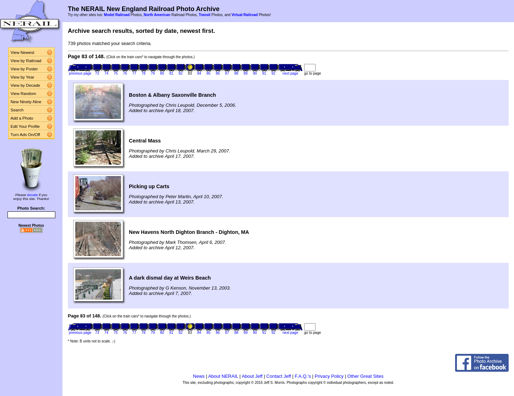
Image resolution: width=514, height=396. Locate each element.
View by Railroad (26, 61)
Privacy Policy (329, 376)
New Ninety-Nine (26, 102)
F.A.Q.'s (303, 376)
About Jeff (252, 376)
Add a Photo (22, 118)
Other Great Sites (365, 376)
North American (156, 15)
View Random (23, 93)
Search (17, 110)
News (199, 376)
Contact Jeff (278, 376)
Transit (205, 15)
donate (32, 195)
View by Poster (24, 69)
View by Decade (25, 85)
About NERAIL (223, 376)
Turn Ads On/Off (25, 134)
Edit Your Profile (25, 126)
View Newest (22, 52)
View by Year (22, 77)
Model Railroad (117, 15)
